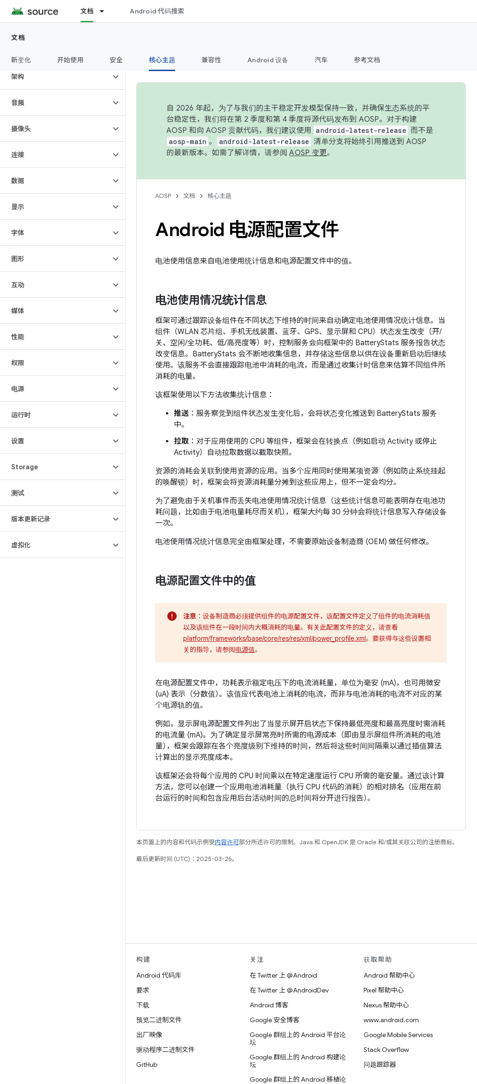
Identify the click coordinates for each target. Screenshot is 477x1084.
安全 (116, 60)
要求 (142, 990)
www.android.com (391, 1020)
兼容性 (211, 60)
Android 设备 (268, 60)
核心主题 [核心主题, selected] (162, 60)
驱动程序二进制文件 (165, 1049)
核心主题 (219, 196)
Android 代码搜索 (157, 11)
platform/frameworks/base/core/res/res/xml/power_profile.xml (274, 638)
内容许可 (227, 842)
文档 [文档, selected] (87, 11)
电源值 (245, 649)
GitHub (146, 1064)
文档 (18, 37)
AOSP (163, 196)
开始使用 (70, 60)
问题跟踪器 (380, 1064)
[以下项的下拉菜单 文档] (106, 11)
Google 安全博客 (274, 1020)
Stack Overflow (386, 1049)
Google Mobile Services (398, 1035)
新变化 (21, 60)
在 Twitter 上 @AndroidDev (289, 990)
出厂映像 (149, 1035)
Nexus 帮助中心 (386, 1005)
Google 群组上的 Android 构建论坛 (298, 1061)
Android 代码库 (158, 975)
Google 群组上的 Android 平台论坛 (298, 1038)
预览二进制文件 (159, 1020)
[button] (55, 76)
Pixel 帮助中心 (384, 990)
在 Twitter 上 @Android (283, 975)
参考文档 (367, 60)
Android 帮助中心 (389, 975)
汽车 (321, 60)
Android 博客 (269, 1005)
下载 (142, 1005)
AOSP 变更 (308, 153)
